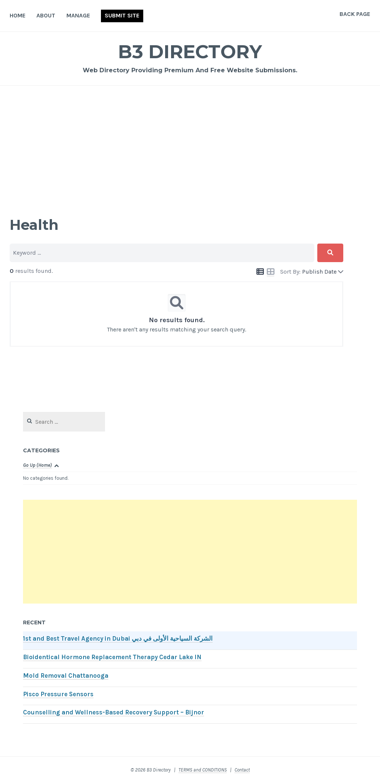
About (45, 15)
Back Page (355, 13)
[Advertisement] (190, 150)
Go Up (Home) (37, 465)
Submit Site (122, 15)
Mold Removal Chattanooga (65, 675)
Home (18, 15)
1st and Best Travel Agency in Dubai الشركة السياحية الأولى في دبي (118, 638)
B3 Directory (190, 51)
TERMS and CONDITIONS (202, 770)
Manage (78, 15)
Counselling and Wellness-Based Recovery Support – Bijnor (113, 712)
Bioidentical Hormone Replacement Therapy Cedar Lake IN (112, 657)
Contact (242, 770)
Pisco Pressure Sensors (58, 694)
